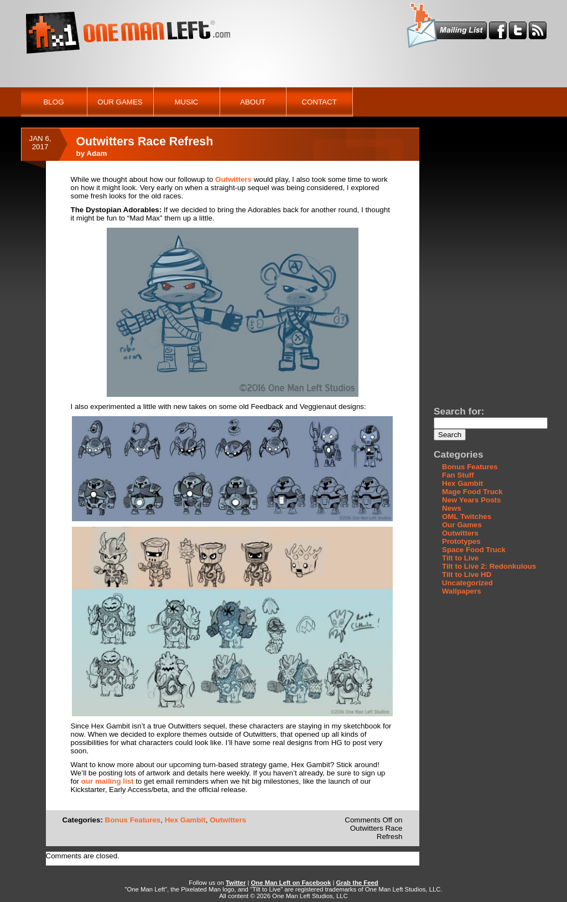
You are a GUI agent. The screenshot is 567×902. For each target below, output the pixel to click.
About (253, 102)
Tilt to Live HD (466, 574)
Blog (53, 102)
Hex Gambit (185, 820)
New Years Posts (471, 500)
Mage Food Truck (472, 491)
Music (187, 102)
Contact (318, 102)
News (451, 508)
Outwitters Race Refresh (145, 141)
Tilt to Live (460, 558)
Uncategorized (467, 583)
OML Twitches (466, 516)
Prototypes (461, 541)
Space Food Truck (474, 550)
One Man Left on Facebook (291, 882)
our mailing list (107, 781)
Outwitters (233, 179)
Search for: (459, 411)
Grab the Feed (357, 882)
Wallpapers (461, 591)
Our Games (119, 102)
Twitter (236, 882)
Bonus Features (133, 820)
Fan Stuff (458, 475)
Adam (96, 153)
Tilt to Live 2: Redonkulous (489, 566)
